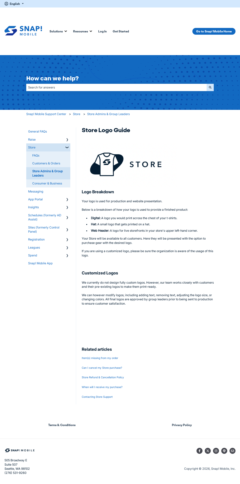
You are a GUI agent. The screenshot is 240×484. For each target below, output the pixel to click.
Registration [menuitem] (36, 239)
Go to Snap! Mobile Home (214, 31)
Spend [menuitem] (32, 255)
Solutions (56, 31)
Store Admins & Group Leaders (108, 114)
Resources (80, 31)
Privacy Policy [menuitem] (182, 425)
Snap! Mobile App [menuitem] (40, 263)
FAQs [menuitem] (35, 155)
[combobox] (116, 87)
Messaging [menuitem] (35, 191)
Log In (102, 31)
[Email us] (233, 451)
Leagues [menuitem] (34, 247)
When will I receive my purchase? (102, 387)
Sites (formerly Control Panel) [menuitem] (43, 229)
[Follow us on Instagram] (216, 451)
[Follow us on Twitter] (208, 451)
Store (76, 114)
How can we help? (52, 78)
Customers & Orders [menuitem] (46, 163)
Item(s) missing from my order (100, 358)
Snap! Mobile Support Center (46, 114)
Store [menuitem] (31, 147)
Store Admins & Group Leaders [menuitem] (47, 173)
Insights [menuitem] (33, 207)
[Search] (210, 87)
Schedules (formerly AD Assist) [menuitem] (44, 217)
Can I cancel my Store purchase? (102, 367)
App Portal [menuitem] (35, 199)
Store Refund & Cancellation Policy (103, 377)
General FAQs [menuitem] (37, 131)
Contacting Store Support (97, 396)
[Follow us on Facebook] (199, 451)
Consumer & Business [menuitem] (47, 183)
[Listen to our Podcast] (224, 451)
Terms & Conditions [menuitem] (62, 425)
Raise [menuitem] (32, 139)
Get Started (121, 31)
